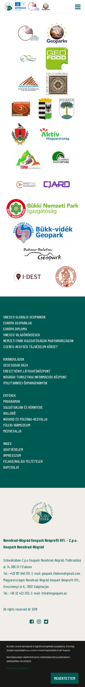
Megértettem (64, 678)
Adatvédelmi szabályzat (17, 667)
